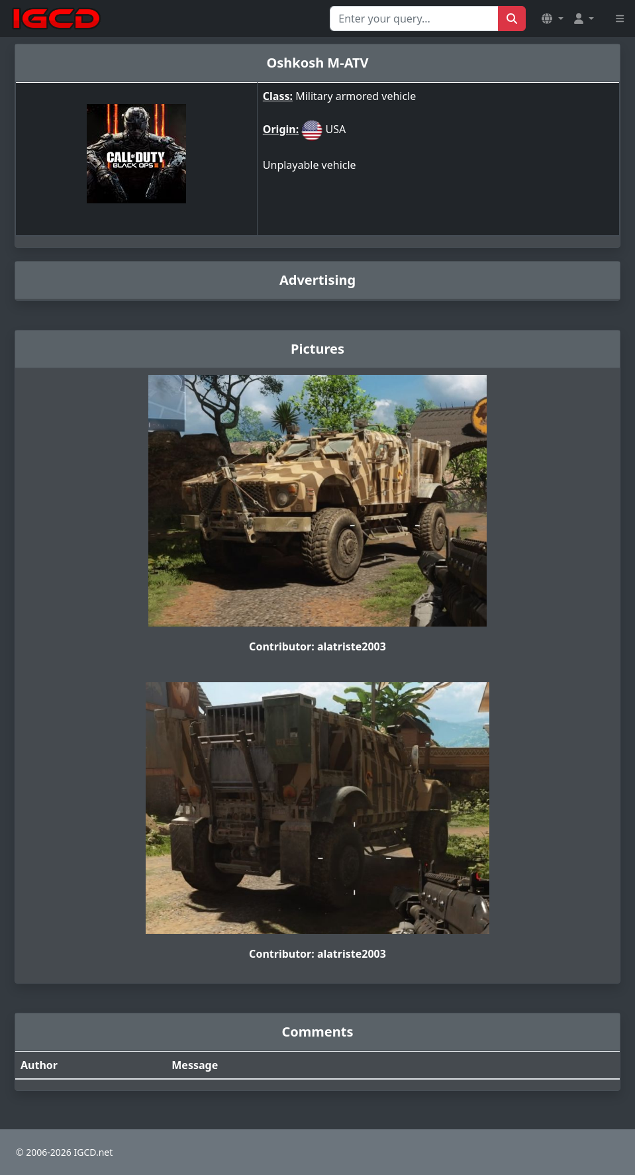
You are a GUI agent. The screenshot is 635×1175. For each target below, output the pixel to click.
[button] (552, 18)
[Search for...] (414, 18)
